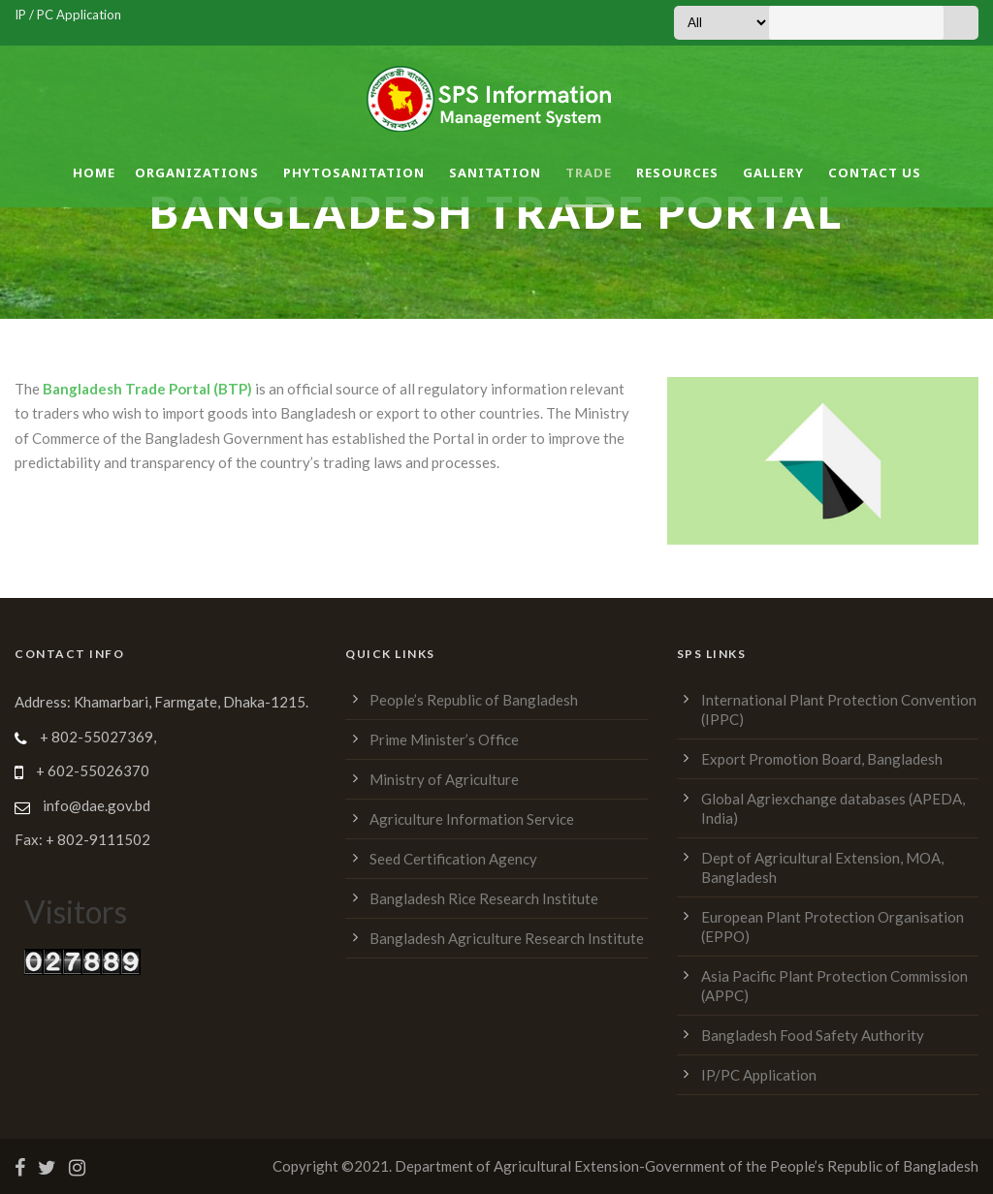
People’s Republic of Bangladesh (473, 699)
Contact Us (874, 172)
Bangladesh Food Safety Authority (812, 1035)
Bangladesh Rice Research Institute (483, 898)
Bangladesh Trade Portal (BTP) (147, 388)
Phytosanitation (354, 172)
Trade (588, 172)
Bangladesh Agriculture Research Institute (506, 938)
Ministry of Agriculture (444, 779)
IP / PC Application (68, 14)
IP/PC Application (759, 1075)
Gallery (773, 172)
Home (94, 172)
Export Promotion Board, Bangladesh (822, 759)
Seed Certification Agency (453, 858)
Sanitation (495, 172)
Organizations (197, 172)
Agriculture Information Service (471, 819)
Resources (677, 172)
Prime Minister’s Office (444, 739)
